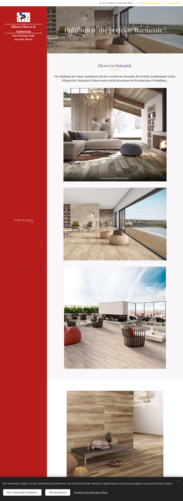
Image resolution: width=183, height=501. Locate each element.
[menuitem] (23, 229)
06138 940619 (173, 3)
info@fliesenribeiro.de (150, 3)
